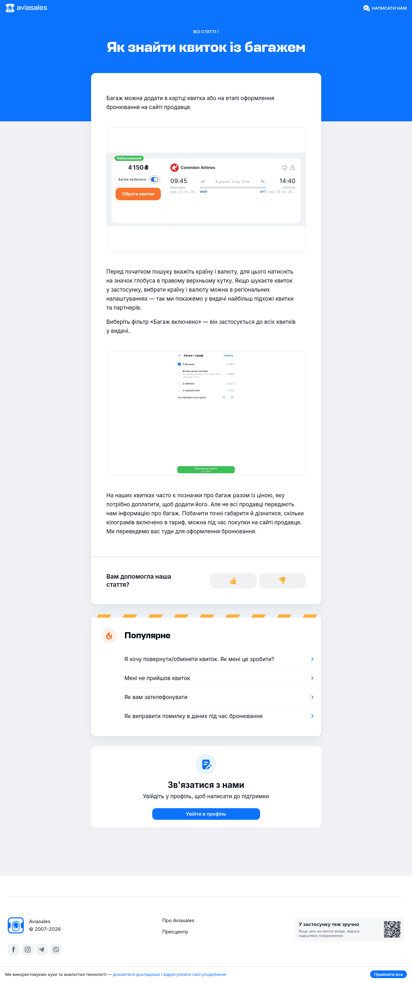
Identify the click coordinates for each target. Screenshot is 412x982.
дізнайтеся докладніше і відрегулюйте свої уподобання (169, 974)
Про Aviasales (178, 920)
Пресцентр (175, 932)
